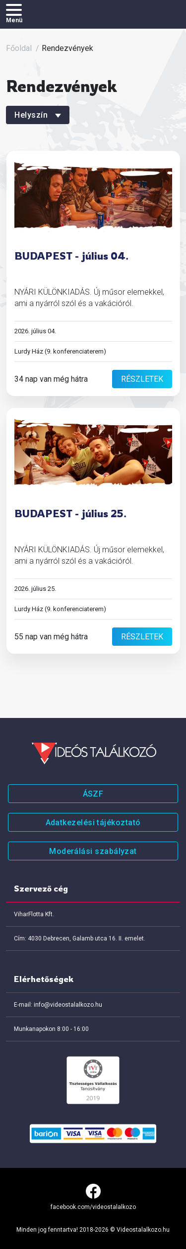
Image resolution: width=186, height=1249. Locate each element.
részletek (142, 379)
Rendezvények (67, 48)
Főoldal (19, 48)
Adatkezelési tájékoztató (93, 822)
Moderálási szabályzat (93, 851)
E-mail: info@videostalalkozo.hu (58, 1004)
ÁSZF (93, 794)
